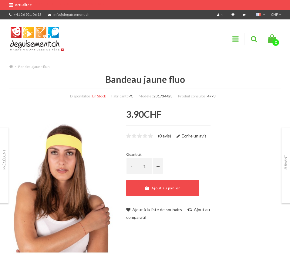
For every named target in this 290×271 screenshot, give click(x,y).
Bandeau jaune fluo (33, 66)
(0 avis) (164, 135)
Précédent (4, 159)
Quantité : (134, 154)
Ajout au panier (162, 188)
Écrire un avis (192, 135)
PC (131, 96)
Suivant (285, 162)
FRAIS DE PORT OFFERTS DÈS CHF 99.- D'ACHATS (64, 4)
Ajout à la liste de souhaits (154, 209)
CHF (276, 14)
